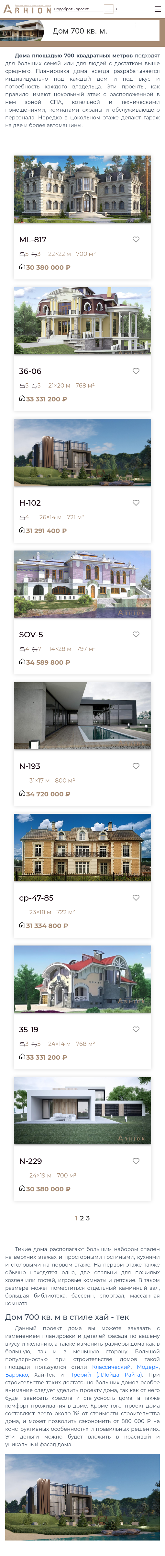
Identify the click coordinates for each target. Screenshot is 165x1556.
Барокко (16, 1375)
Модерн (148, 1367)
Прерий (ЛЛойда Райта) (105, 1375)
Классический (111, 1367)
